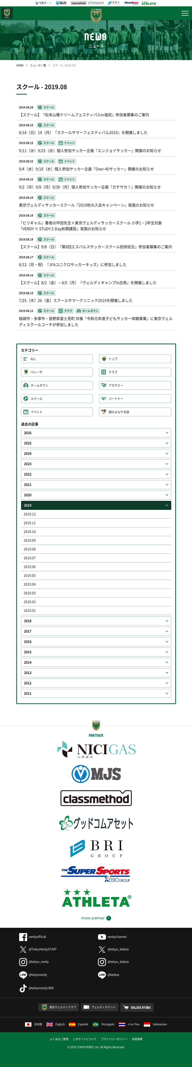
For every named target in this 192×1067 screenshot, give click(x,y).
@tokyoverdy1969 (36, 988)
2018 (27, 621)
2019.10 (30, 531)
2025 (27, 443)
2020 (27, 495)
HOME (20, 65)
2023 (27, 463)
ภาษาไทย (129, 1024)
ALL (33, 359)
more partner (92, 918)
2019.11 (30, 522)
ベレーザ (36, 372)
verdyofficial (32, 936)
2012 (27, 683)
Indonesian (155, 1024)
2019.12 (30, 514)
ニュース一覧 (38, 65)
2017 (27, 631)
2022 (27, 474)
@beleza (108, 974)
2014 (27, 662)
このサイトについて (85, 1039)
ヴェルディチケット (104, 1007)
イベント (36, 412)
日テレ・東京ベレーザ (7, 13)
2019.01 (30, 610)
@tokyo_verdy (34, 961)
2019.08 (30, 549)
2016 (27, 641)
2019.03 (30, 593)
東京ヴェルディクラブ (63, 1007)
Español (78, 1024)
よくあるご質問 (59, 1039)
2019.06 (30, 566)
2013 (27, 672)
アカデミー (116, 385)
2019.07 (30, 558)
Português (103, 1024)
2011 (27, 693)
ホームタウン (39, 385)
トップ (113, 359)
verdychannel (112, 936)
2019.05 (30, 575)
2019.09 (30, 540)
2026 (27, 432)
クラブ (113, 372)
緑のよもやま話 (119, 412)
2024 (27, 453)
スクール (36, 398)
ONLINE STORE (141, 1007)
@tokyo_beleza (113, 949)
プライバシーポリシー (114, 1039)
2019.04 (30, 584)
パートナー (116, 398)
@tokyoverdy (33, 974)
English (55, 1024)
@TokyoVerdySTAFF (38, 949)
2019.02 (30, 601)
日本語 (33, 1024)
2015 (27, 652)
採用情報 (137, 1039)
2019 (27, 505)
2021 (27, 484)
